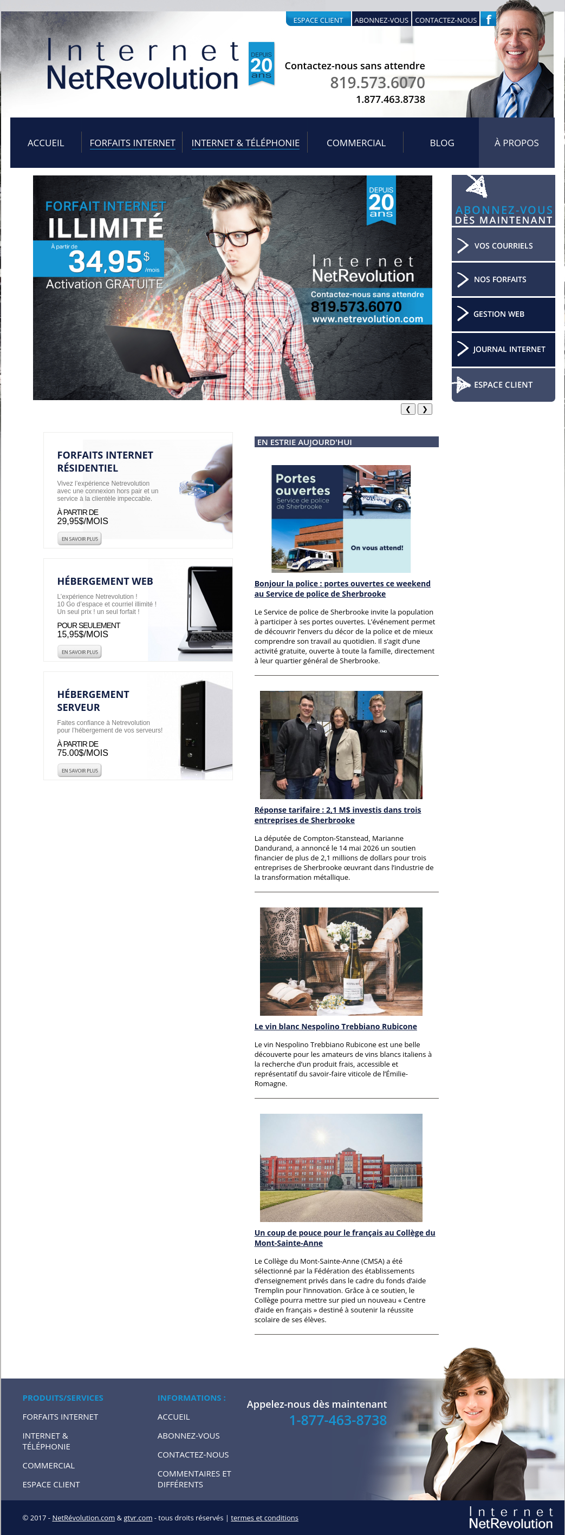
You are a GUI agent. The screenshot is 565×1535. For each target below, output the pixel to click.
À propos (517, 142)
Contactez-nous (446, 20)
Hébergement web (105, 580)
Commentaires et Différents (194, 1479)
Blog (442, 142)
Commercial (356, 142)
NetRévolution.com (83, 1518)
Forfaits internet (133, 142)
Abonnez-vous (382, 20)
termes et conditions (264, 1518)
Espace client (318, 20)
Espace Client (51, 1484)
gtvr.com (138, 1518)
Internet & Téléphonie (246, 142)
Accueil (46, 142)
